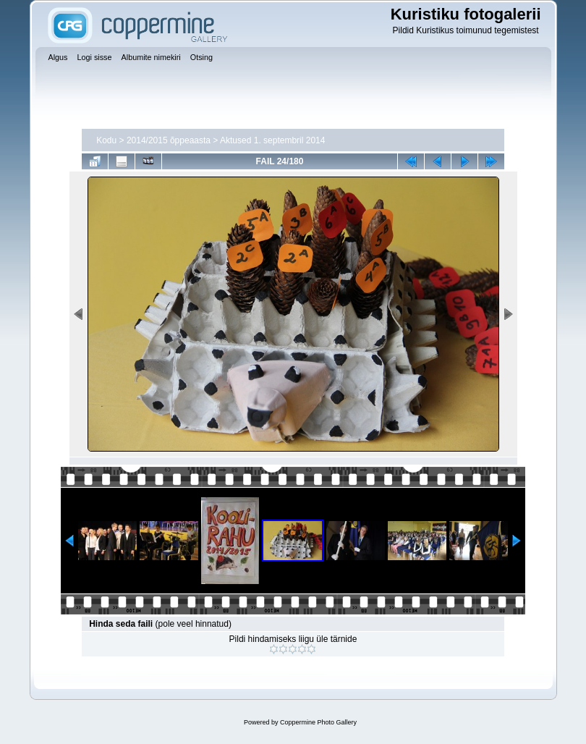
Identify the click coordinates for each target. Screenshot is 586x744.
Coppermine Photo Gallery (318, 722)
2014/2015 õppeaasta (169, 140)
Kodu (106, 140)
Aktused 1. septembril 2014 (272, 140)
